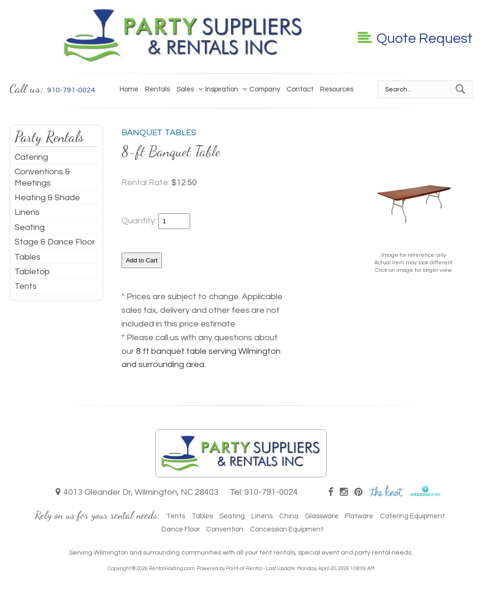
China (288, 516)
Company (262, 89)
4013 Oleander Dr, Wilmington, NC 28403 (137, 492)
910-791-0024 (271, 492)
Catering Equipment (412, 516)
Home (129, 89)
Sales (185, 89)
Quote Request (415, 38)
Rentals (157, 89)
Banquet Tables (158, 132)
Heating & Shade (47, 197)
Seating (30, 227)
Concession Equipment (286, 529)
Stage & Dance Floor (55, 241)
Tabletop (32, 271)
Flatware (359, 516)
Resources (336, 89)
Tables (27, 257)
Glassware (321, 516)
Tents (26, 286)
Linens (27, 212)
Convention (224, 529)
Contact (300, 89)
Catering (31, 157)
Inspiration (219, 89)
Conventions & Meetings (42, 177)
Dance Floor (180, 529)
